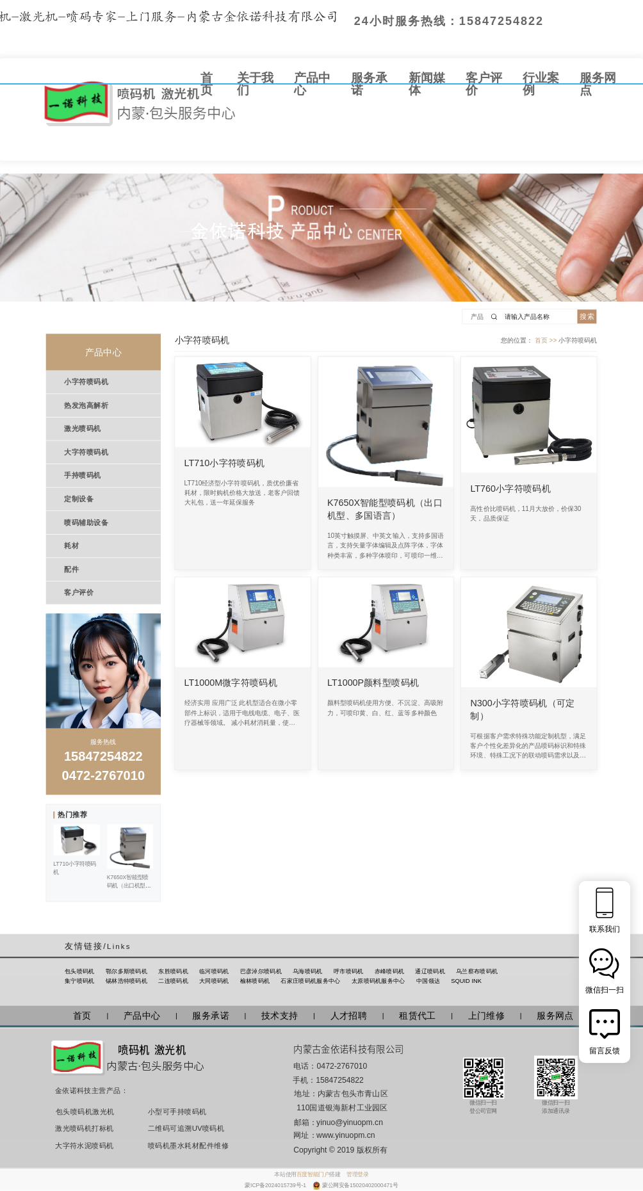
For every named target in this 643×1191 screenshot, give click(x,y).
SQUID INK (466, 980)
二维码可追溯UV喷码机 (182, 1129)
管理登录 (357, 1174)
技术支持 (279, 1016)
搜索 (587, 316)
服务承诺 (210, 1016)
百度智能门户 (313, 1174)
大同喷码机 (214, 980)
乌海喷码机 (308, 971)
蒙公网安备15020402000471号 (360, 1185)
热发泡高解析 (86, 405)
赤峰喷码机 (390, 971)
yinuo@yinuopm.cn (349, 1122)
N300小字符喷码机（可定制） (522, 709)
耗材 (71, 545)
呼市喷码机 (349, 971)
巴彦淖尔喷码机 (261, 971)
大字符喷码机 (86, 452)
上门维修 (486, 1016)
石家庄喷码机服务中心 (310, 980)
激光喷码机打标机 (84, 1129)
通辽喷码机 (430, 971)
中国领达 (428, 980)
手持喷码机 (82, 475)
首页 (82, 1016)
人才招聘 (348, 1016)
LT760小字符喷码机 (510, 488)
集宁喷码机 (80, 980)
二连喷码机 (173, 980)
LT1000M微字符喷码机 (231, 683)
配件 (71, 569)
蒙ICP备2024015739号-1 (276, 1185)
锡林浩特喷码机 (126, 980)
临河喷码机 (214, 971)
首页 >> (546, 339)
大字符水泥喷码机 (84, 1146)
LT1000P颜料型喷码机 (373, 683)
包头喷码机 (80, 971)
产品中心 (142, 1016)
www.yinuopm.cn (345, 1135)
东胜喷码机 (173, 971)
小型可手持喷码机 (177, 1111)
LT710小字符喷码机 (224, 463)
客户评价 (79, 592)
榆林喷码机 (255, 980)
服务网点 (555, 1016)
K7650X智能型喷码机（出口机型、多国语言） (385, 509)
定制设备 (79, 499)
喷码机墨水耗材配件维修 (182, 1146)
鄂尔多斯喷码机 (126, 971)
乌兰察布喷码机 (477, 971)
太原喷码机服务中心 (378, 980)
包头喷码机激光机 (85, 1111)
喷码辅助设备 (86, 522)
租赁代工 (417, 1016)
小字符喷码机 (86, 381)
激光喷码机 (82, 428)
